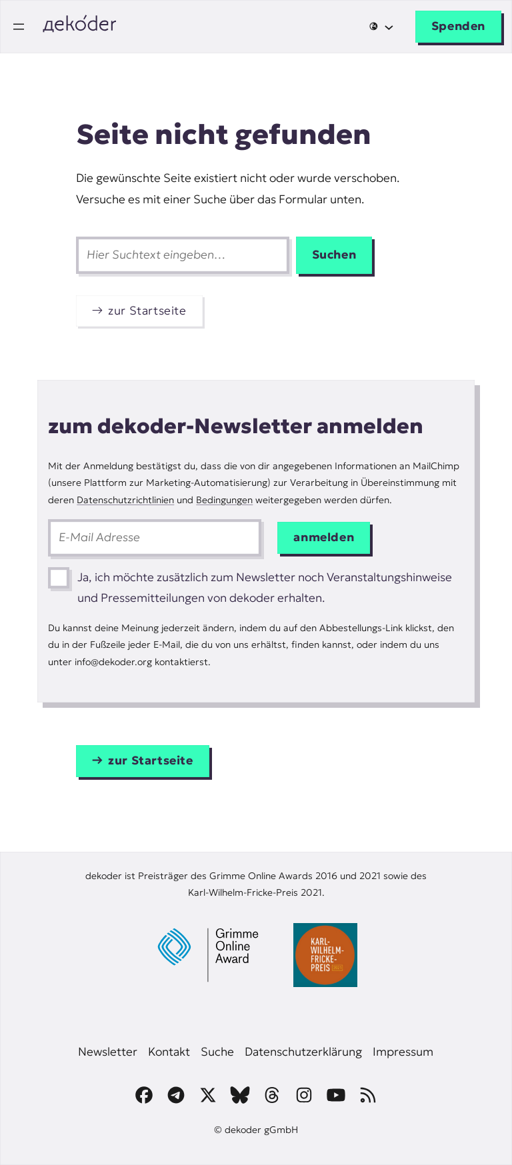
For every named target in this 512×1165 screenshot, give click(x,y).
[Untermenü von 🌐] (381, 26)
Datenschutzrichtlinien (125, 500)
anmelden (323, 537)
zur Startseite (147, 310)
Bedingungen (224, 500)
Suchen (334, 254)
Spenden (458, 26)
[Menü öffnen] (19, 27)
